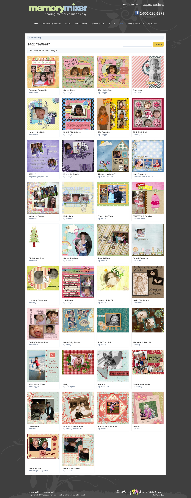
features (57, 23)
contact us (139, 23)
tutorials (68, 23)
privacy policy (49, 492)
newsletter (46, 23)
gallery (121, 23)
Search (158, 44)
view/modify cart (150, 4)
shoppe (112, 23)
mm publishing (81, 23)
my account (152, 23)
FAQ (103, 23)
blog (130, 23)
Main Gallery (35, 37)
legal (40, 492)
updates (94, 23)
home (36, 23)
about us (33, 492)
